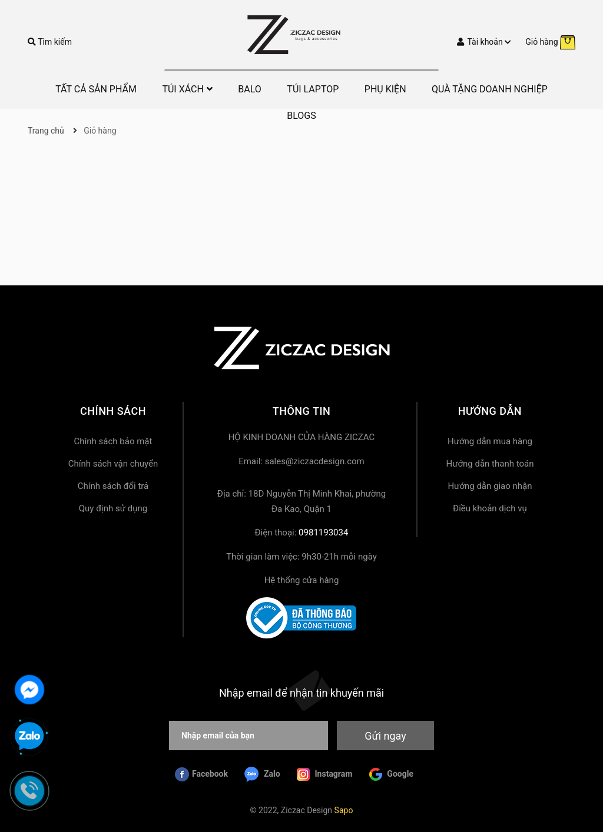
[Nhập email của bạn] (248, 735)
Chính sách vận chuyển (113, 463)
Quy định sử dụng (113, 508)
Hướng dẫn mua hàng (490, 441)
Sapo (343, 810)
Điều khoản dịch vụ (490, 508)
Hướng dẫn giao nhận (490, 486)
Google (391, 774)
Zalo (262, 774)
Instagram (324, 774)
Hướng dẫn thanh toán (490, 463)
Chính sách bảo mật (113, 441)
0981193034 (323, 532)
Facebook (201, 774)
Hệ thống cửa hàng (301, 580)
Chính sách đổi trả (113, 486)
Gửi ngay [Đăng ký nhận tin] (385, 736)
